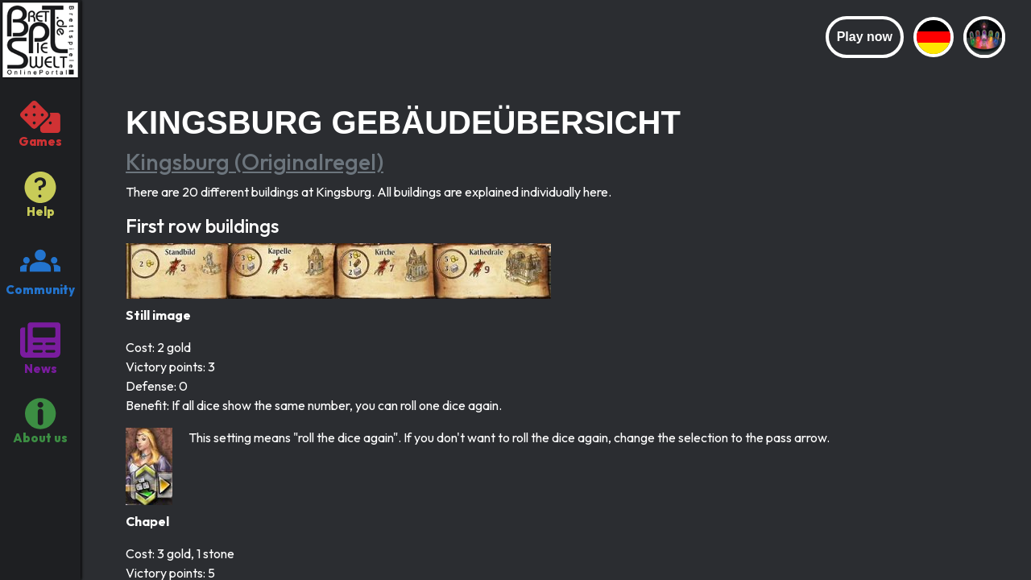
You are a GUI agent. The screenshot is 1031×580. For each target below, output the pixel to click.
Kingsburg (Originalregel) (254, 161)
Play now (864, 37)
